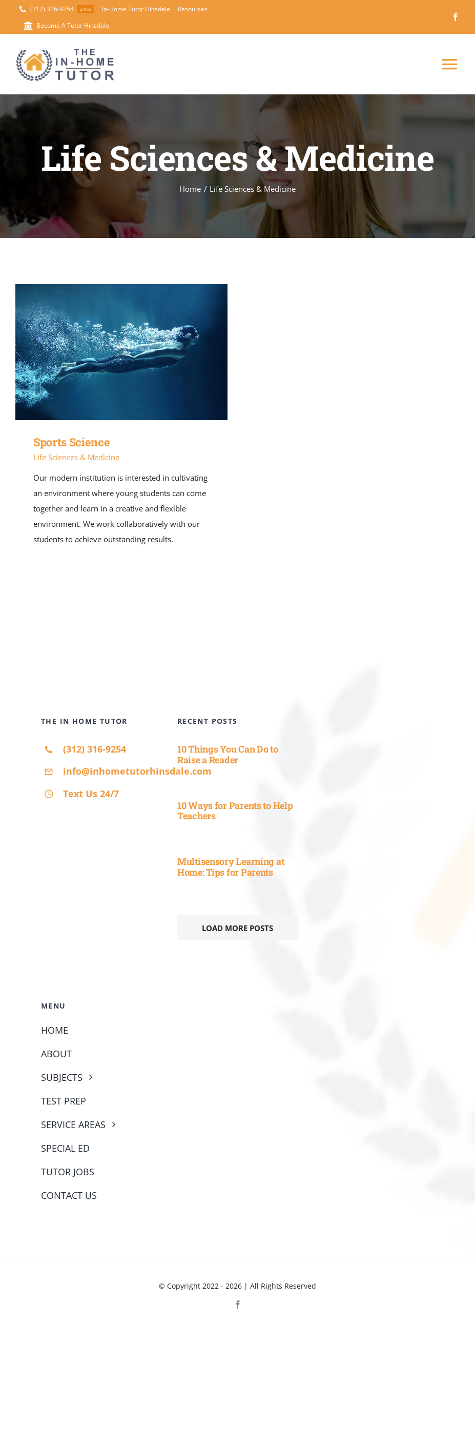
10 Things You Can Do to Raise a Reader (227, 754)
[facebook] (455, 17)
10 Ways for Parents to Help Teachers (235, 810)
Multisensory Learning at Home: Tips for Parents (230, 866)
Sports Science (71, 442)
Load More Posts (237, 928)
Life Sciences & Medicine (76, 457)
